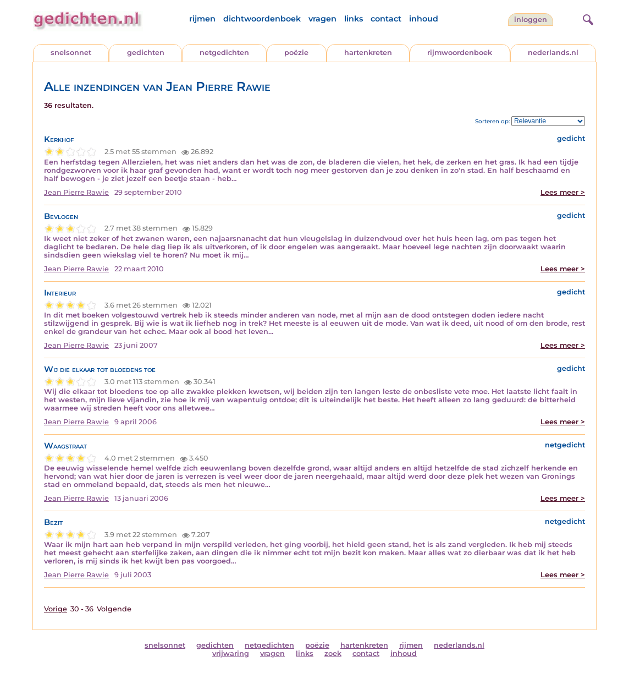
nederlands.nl (553, 52)
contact (386, 19)
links (353, 19)
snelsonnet (71, 52)
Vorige (55, 609)
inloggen (530, 19)
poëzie (296, 52)
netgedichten (224, 52)
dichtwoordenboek (262, 19)
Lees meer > (562, 192)
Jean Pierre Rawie (76, 192)
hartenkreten (368, 52)
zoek (332, 653)
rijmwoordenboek (459, 52)
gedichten (145, 52)
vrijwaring (230, 653)
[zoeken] (586, 18)
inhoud (423, 19)
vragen (322, 19)
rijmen (202, 19)
